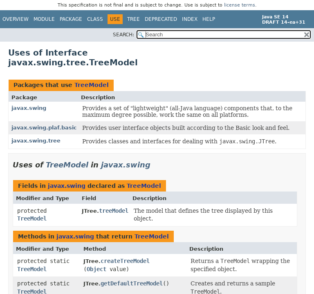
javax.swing (28, 108)
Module (44, 19)
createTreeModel (125, 261)
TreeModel (91, 85)
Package (71, 19)
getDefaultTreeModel (132, 283)
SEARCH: (123, 35)
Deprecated (161, 19)
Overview (15, 19)
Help (208, 19)
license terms (239, 5)
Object (96, 269)
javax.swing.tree (36, 141)
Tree (133, 19)
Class (95, 19)
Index (189, 19)
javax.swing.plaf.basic (44, 128)
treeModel (113, 210)
